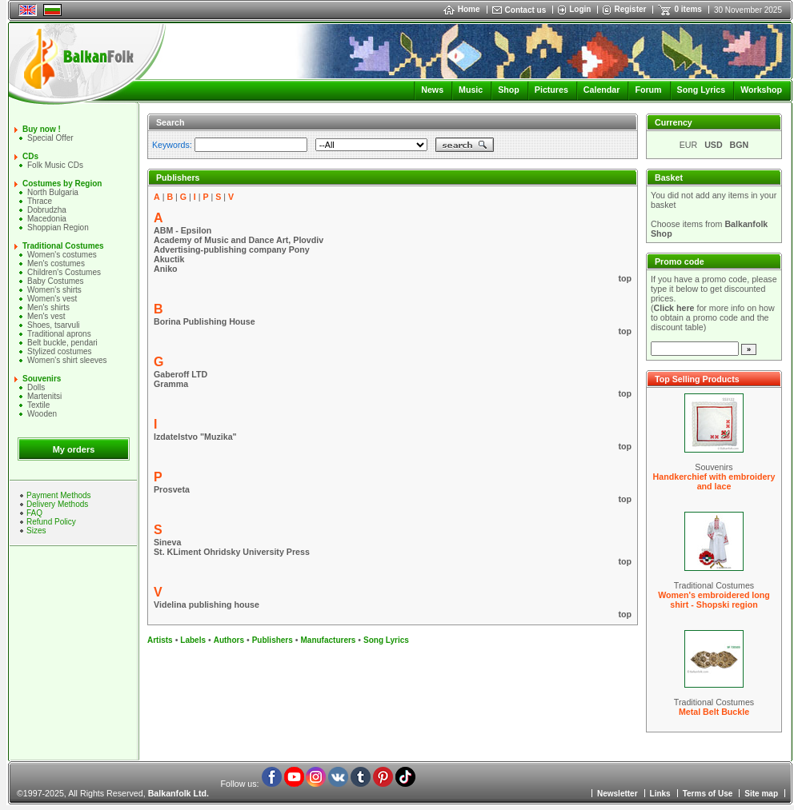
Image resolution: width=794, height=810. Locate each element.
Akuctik (169, 259)
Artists (160, 640)
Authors (229, 640)
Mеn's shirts (48, 307)
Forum (648, 89)
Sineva (167, 542)
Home (461, 9)
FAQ (34, 513)
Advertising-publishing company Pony (232, 249)
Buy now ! (41, 129)
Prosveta (172, 489)
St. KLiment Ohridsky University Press (232, 552)
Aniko (166, 268)
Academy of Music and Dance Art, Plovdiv (238, 240)
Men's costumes (56, 263)
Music (471, 89)
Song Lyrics (701, 89)
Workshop (761, 89)
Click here (674, 308)
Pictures (551, 89)
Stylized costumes (59, 351)
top (625, 278)
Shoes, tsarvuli (53, 325)
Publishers (272, 640)
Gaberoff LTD (180, 374)
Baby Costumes (55, 281)
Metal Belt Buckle (714, 711)
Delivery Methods (57, 504)
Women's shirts (54, 289)
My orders (74, 449)
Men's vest (46, 316)
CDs (30, 156)
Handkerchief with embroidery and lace (714, 481)
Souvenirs (41, 378)
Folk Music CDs (55, 165)
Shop (508, 89)
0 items (687, 9)
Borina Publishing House (204, 321)
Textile (38, 405)
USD (713, 145)
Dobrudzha (46, 209)
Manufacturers (327, 640)
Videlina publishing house (206, 604)
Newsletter (617, 793)
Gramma (171, 384)
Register (630, 9)
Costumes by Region (62, 183)
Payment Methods (58, 495)
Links (660, 793)
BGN (739, 145)
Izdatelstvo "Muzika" (195, 436)
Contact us (526, 10)
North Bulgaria (52, 192)
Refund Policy (51, 521)
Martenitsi (44, 396)
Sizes (36, 530)
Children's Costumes (64, 272)
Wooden (42, 413)
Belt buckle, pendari (62, 342)
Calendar (601, 89)
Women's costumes (62, 254)
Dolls (36, 387)
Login (580, 9)
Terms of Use (708, 793)
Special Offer (50, 138)
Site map (761, 793)
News (432, 89)
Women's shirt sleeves (67, 360)
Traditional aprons (59, 333)
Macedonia (46, 218)
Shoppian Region (58, 227)
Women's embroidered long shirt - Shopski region (714, 599)
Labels (193, 640)
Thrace (39, 201)
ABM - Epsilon (182, 230)
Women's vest (52, 298)
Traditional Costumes (63, 245)
